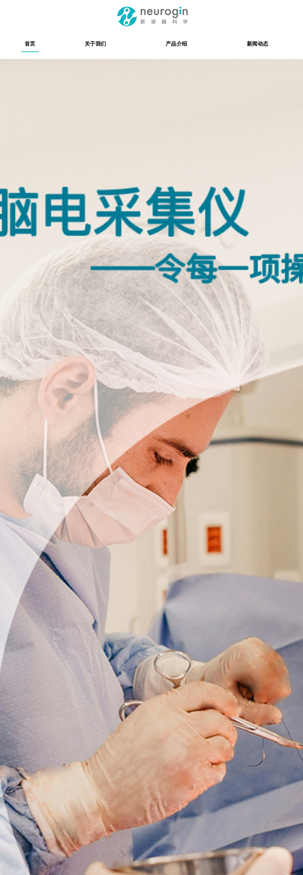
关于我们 (95, 44)
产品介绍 (176, 44)
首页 (30, 44)
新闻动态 (257, 44)
